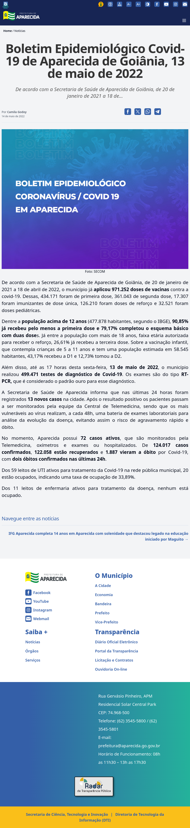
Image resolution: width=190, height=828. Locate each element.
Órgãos (32, 650)
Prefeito (102, 612)
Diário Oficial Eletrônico (116, 641)
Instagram (42, 609)
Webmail (41, 618)
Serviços (32, 660)
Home (7, 31)
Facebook (42, 592)
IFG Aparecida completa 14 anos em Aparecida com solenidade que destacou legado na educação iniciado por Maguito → (98, 536)
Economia (104, 594)
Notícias (19, 31)
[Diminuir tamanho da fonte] (129, 4)
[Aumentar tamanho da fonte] (138, 4)
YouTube (41, 601)
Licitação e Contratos (114, 660)
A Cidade (103, 585)
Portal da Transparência (116, 650)
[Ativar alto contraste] (147, 4)
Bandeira (103, 603)
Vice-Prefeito (106, 621)
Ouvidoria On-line (111, 669)
